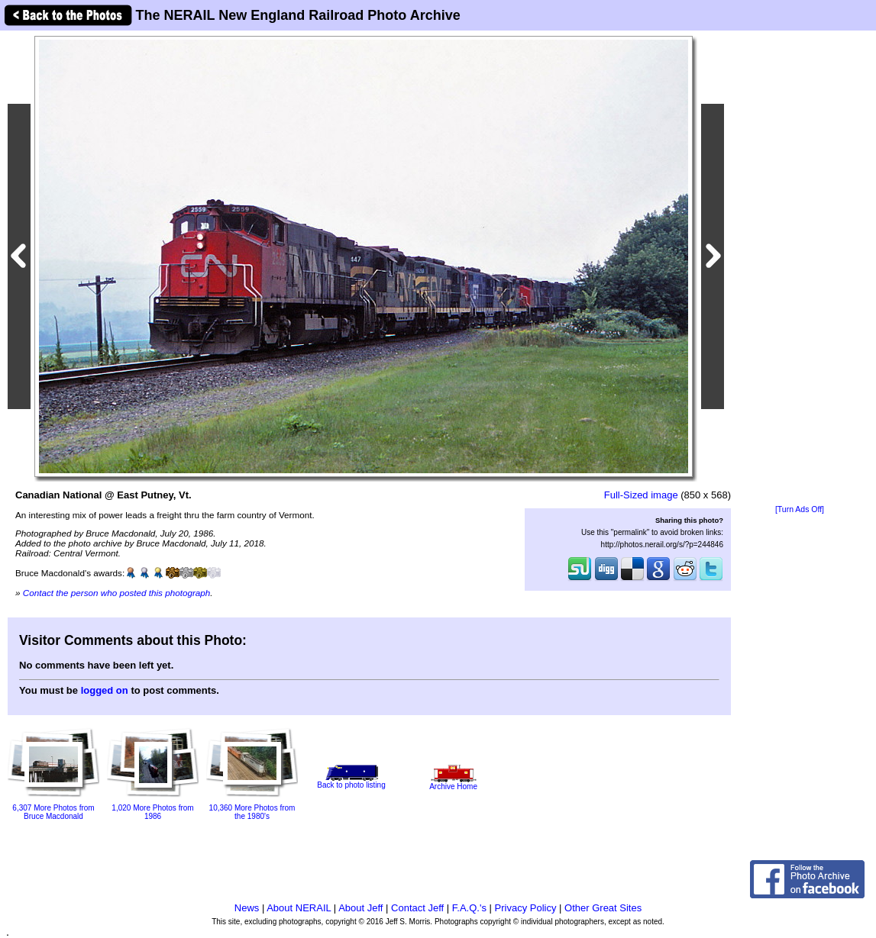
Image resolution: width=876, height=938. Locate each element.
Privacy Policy (526, 908)
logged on (104, 690)
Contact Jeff (417, 908)
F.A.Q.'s (469, 908)
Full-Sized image (641, 495)
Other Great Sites (603, 908)
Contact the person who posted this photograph (117, 593)
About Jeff (360, 908)
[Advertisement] (800, 269)
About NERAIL (299, 908)
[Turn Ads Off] (799, 509)
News (247, 908)
